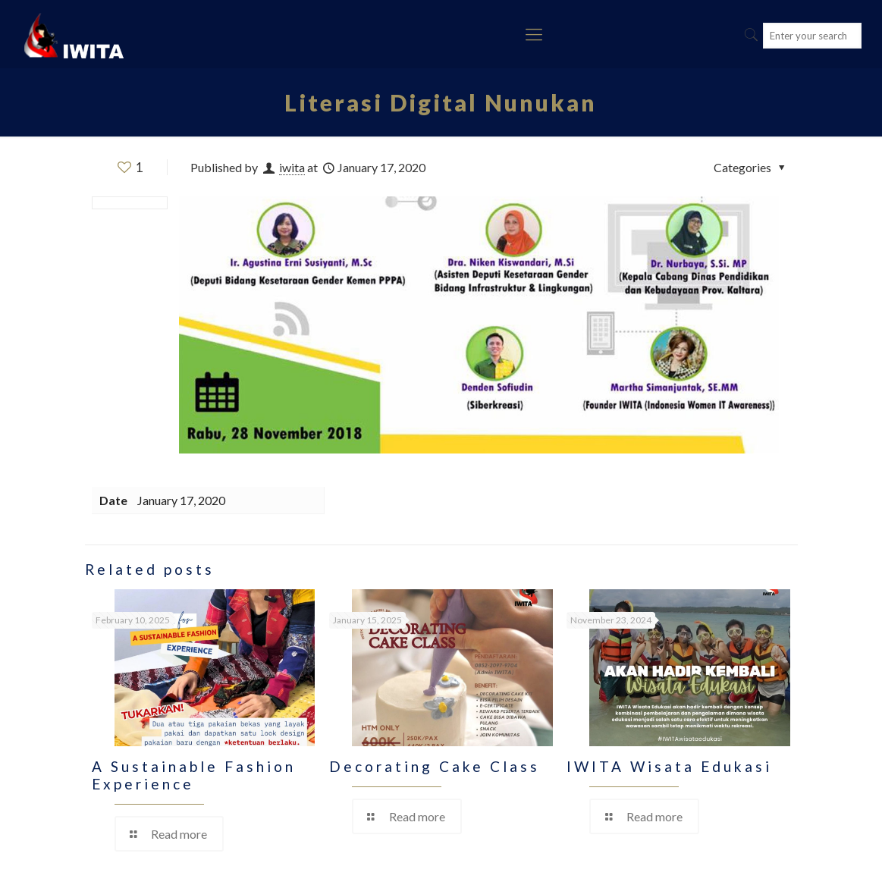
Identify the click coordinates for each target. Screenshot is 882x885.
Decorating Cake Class (434, 766)
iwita (292, 167)
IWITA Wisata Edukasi (669, 766)
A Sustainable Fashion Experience (194, 775)
